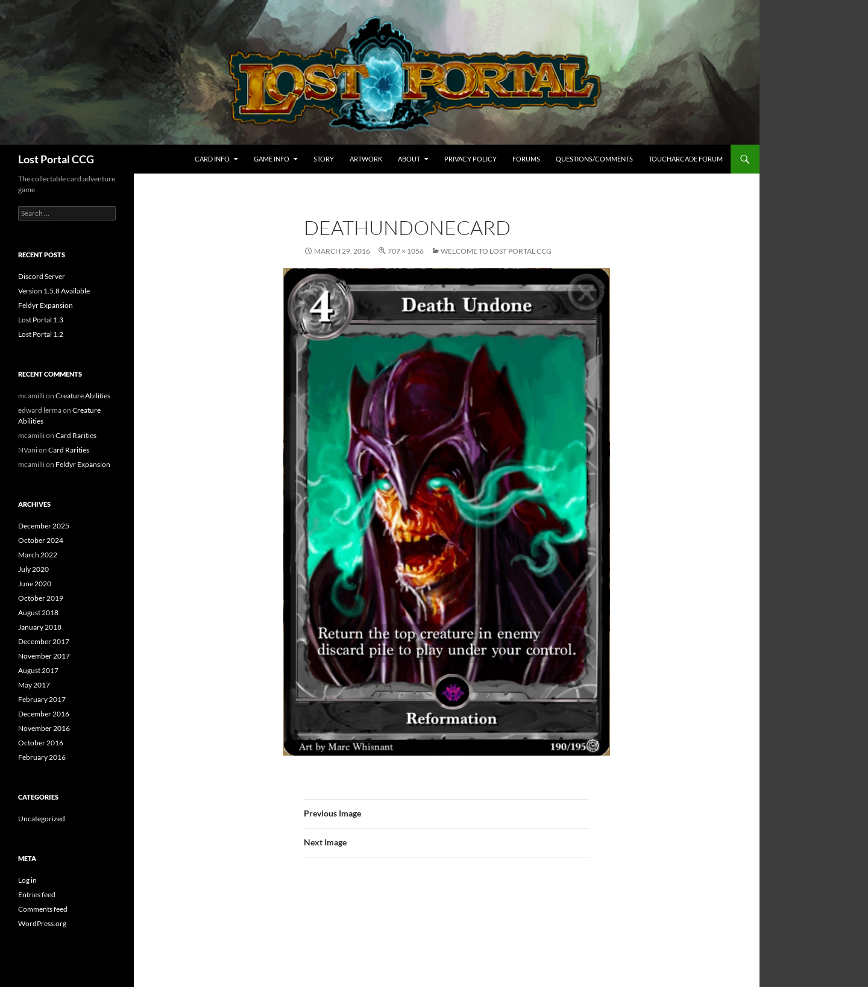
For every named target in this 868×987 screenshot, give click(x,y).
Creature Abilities (82, 395)
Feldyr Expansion (45, 305)
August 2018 (38, 612)
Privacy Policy (470, 159)
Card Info (212, 159)
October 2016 (40, 742)
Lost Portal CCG (56, 159)
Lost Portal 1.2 (40, 334)
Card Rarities (75, 435)
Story (323, 159)
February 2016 (42, 757)
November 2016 (44, 728)
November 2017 (44, 655)
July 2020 (33, 569)
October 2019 (40, 598)
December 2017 (43, 641)
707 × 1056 (406, 250)
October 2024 (40, 540)
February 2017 (42, 699)
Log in (27, 880)
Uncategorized (41, 818)
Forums (526, 159)
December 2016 (43, 713)
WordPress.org (42, 923)
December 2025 (43, 525)
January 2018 (39, 626)
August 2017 (38, 670)
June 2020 (34, 583)
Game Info (271, 159)
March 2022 (37, 554)
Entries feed (36, 894)
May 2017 (34, 684)
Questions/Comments (594, 159)
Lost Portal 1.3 (40, 319)
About (409, 159)
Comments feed (43, 908)
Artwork (366, 159)
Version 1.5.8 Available (54, 290)
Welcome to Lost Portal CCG (496, 250)
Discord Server (41, 276)
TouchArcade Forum (686, 159)
